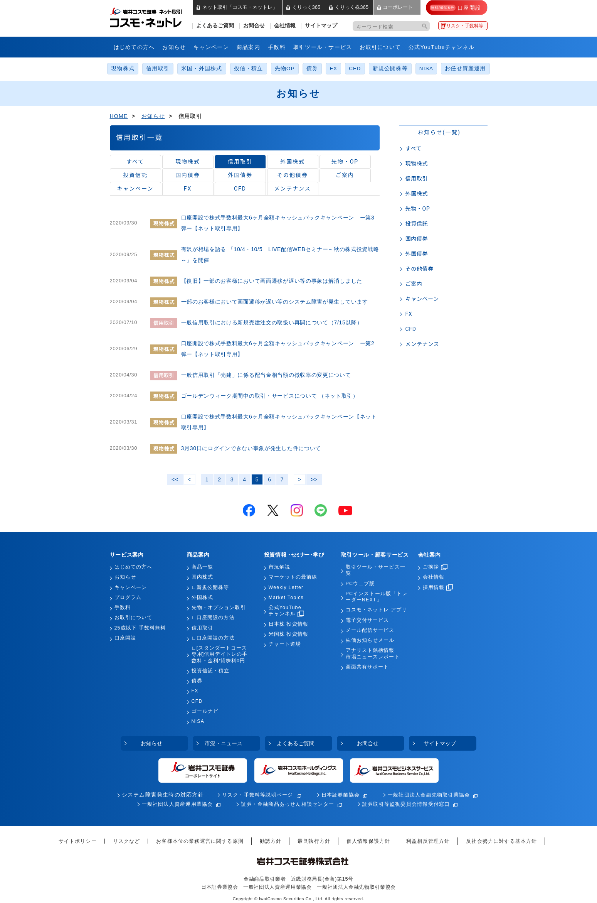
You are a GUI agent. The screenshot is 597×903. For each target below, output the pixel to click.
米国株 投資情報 (288, 634)
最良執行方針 (314, 841)
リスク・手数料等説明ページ (257, 795)
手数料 (277, 47)
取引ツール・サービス (322, 47)
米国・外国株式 (201, 68)
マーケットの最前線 (293, 577)
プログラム (128, 597)
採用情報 (438, 587)
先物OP (285, 68)
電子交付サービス (367, 620)
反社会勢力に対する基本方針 (501, 841)
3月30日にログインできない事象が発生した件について (251, 448)
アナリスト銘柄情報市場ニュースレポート (373, 653)
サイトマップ (321, 26)
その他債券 (292, 175)
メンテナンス (292, 189)
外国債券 (240, 175)
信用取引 (158, 68)
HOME (119, 116)
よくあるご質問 (215, 26)
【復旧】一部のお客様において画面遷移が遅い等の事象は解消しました (271, 281)
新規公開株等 (390, 68)
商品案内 (248, 47)
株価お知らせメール (370, 640)
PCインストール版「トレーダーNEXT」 (377, 597)
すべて (135, 162)
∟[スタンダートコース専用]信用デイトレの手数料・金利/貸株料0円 (220, 654)
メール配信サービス (370, 630)
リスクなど (126, 841)
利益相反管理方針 (428, 841)
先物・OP (344, 162)
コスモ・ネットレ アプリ (376, 610)
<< (175, 479)
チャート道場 (285, 644)
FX (333, 68)
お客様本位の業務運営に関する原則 (200, 841)
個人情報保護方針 (368, 841)
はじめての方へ (134, 47)
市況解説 (279, 567)
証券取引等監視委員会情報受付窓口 (406, 804)
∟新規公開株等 (210, 587)
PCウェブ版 (360, 583)
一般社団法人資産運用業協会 (177, 804)
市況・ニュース (223, 743)
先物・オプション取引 (219, 607)
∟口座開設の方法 (213, 617)
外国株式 (292, 162)
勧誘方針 (271, 841)
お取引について (380, 47)
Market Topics (286, 597)
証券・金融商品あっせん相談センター (287, 804)
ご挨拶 (435, 567)
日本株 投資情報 (288, 624)
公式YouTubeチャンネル (441, 47)
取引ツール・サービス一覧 (375, 570)
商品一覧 (202, 567)
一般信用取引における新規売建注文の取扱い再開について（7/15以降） (272, 322)
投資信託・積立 (211, 670)
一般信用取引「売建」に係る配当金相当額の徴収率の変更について (266, 375)
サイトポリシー (78, 841)
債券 (312, 68)
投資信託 (135, 175)
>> (314, 479)
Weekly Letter (286, 587)
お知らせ (174, 47)
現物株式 (123, 68)
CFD (355, 68)
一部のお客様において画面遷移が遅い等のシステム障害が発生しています (274, 302)
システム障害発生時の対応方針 (163, 795)
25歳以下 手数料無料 (140, 628)
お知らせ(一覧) (439, 132)
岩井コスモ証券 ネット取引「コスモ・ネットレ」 (155, 16)
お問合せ (254, 26)
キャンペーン (211, 47)
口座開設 (125, 638)
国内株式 (202, 577)
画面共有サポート (367, 667)
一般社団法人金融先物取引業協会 (429, 795)
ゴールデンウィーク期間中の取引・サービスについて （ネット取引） (269, 396)
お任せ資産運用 (465, 68)
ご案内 (345, 175)
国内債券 (187, 175)
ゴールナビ (205, 711)
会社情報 (285, 26)
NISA (426, 68)
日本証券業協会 (340, 795)
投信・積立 (248, 68)
